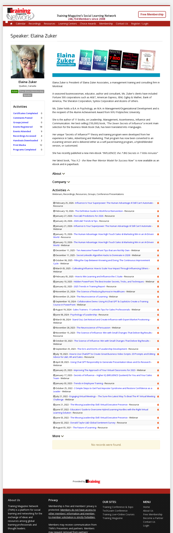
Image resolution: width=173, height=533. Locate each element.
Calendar (21, 23)
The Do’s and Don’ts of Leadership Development (102, 348)
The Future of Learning (84, 427)
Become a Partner (153, 518)
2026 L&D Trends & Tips (86, 220)
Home (146, 507)
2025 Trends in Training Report (89, 286)
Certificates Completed (25, 113)
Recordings (35, 23)
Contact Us (122, 23)
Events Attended (22, 131)
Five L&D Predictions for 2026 (88, 215)
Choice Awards (88, 23)
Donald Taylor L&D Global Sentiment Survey (92, 422)
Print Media (19, 144)
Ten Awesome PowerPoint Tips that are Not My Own (103, 250)
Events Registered (23, 126)
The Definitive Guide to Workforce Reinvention (99, 210)
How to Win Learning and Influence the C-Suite (98, 276)
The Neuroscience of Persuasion (93, 327)
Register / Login (139, 23)
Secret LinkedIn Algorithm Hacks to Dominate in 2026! (103, 255)
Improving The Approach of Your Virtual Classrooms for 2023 (104, 370)
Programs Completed (24, 149)
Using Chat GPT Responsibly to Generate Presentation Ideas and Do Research (110, 362)
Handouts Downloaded (25, 140)
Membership (106, 23)
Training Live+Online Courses (118, 514)
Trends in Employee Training (88, 383)
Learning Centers (67, 23)
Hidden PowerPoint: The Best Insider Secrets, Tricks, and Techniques (109, 281)
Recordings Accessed (24, 135)
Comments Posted (22, 117)
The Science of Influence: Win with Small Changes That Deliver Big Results (114, 332)
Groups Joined (20, 122)
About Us (14, 500)
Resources (49, 23)
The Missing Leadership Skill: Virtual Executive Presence (99, 404)
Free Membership (152, 14)
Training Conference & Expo (118, 507)
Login (146, 525)
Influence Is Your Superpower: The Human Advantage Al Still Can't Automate (114, 202)
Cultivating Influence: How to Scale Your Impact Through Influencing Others (110, 268)
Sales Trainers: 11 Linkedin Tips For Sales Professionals (101, 309)
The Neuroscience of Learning (92, 296)
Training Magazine (113, 518)
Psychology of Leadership (83, 314)
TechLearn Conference (115, 510)
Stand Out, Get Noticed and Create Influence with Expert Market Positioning (110, 319)
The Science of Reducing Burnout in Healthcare (101, 291)
